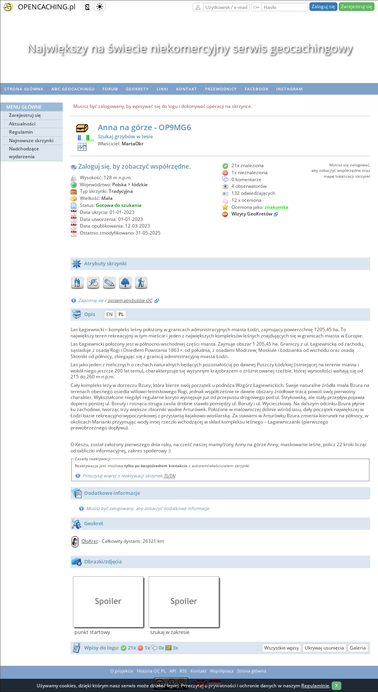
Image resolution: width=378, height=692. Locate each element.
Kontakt (186, 89)
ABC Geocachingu (73, 89)
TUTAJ (169, 475)
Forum (110, 89)
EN (109, 314)
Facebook (256, 89)
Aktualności (22, 123)
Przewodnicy (221, 89)
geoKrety (137, 89)
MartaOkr (132, 143)
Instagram (289, 89)
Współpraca (221, 671)
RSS (183, 671)
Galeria (358, 647)
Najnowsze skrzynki (31, 140)
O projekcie (121, 671)
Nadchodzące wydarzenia (24, 152)
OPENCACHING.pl (47, 6)
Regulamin (21, 132)
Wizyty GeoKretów (251, 213)
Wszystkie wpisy (281, 647)
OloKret (89, 541)
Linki (162, 89)
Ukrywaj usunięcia (324, 647)
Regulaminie (315, 685)
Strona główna (24, 89)
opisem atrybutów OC (130, 300)
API (173, 671)
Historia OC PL (151, 671)
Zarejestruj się (356, 6)
